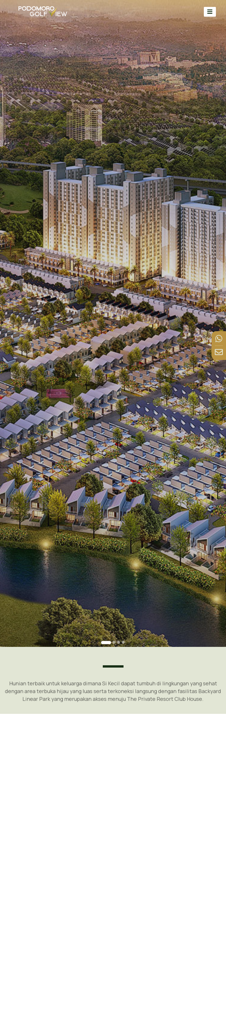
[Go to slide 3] (118, 642)
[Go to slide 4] (123, 642)
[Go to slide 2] (114, 642)
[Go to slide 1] (106, 642)
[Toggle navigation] (209, 11)
